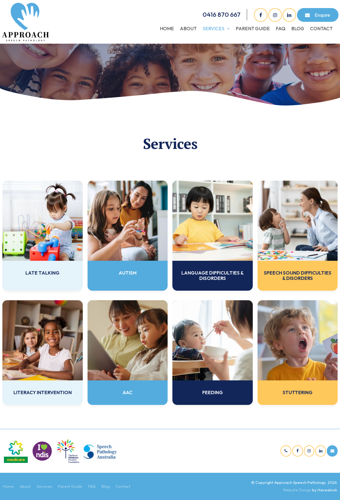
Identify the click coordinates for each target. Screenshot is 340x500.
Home (167, 28)
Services (213, 28)
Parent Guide (253, 28)
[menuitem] (8, 486)
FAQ (280, 28)
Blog (297, 28)
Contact (321, 28)
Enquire (322, 15)
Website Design (297, 489)
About (188, 28)
